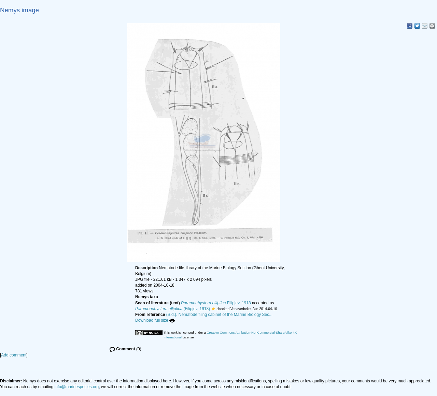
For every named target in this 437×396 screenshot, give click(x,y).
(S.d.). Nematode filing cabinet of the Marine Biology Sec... (219, 314)
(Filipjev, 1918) (172, 308)
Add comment (13, 355)
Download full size (155, 320)
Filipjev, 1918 (216, 303)
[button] (213, 308)
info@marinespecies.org (77, 386)
